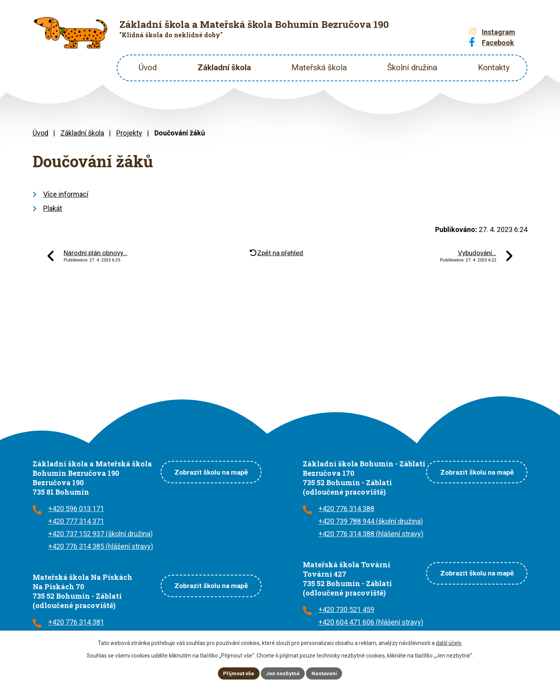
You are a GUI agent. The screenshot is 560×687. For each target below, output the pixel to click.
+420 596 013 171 (76, 508)
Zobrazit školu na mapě (207, 471)
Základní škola (224, 67)
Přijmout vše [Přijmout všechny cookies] (237, 673)
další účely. (449, 642)
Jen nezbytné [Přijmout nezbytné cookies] (283, 673)
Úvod (148, 67)
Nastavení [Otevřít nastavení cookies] (326, 673)
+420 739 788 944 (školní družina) (370, 521)
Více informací (65, 194)
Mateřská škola (319, 67)
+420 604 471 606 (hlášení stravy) (370, 622)
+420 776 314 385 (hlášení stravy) (100, 546)
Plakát (52, 208)
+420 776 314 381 (76, 622)
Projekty (129, 133)
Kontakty (494, 67)
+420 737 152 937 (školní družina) (100, 534)
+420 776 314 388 (346, 508)
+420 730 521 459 (346, 609)
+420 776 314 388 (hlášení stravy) (370, 534)
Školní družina (412, 67)
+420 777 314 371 (76, 521)
